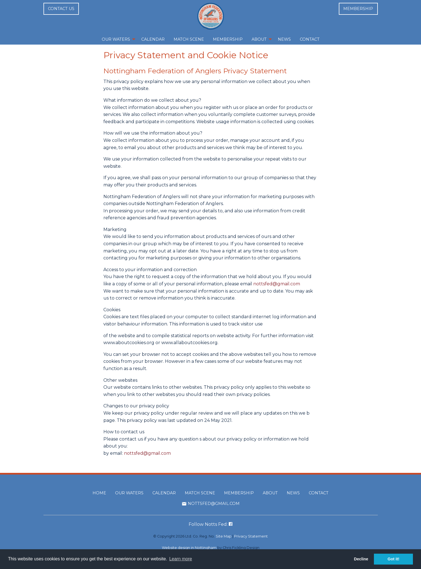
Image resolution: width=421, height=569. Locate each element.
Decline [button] (361, 559)
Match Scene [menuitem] (189, 39)
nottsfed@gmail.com (276, 283)
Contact (318, 492)
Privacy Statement (251, 536)
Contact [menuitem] (310, 39)
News (293, 492)
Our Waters (129, 492)
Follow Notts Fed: (210, 524)
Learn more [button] (180, 558)
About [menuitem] (259, 39)
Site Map (224, 536)
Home (99, 492)
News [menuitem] (284, 39)
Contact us (61, 8)
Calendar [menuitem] (153, 39)
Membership (358, 8)
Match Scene (200, 492)
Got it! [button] (393, 559)
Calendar (164, 492)
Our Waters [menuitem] (116, 39)
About (270, 492)
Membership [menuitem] (228, 39)
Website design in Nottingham (189, 548)
